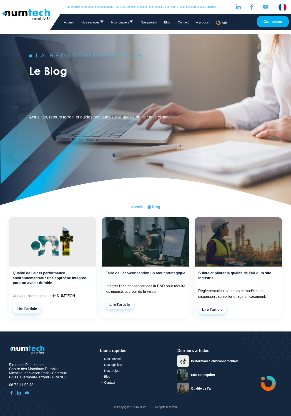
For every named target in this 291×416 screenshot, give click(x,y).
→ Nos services (111, 359)
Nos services (92, 23)
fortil (221, 23)
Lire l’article (27, 309)
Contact (183, 22)
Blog (167, 22)
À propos (202, 22)
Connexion (272, 21)
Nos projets (149, 22)
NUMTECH (146, 407)
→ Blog (105, 376)
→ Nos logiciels (111, 365)
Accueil (69, 22)
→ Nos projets (110, 370)
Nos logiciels (122, 23)
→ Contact (107, 382)
